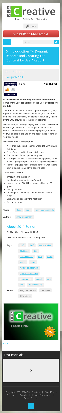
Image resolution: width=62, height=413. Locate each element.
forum (50, 256)
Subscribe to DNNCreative (31, 34)
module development (29, 268)
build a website (26, 256)
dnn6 (28, 210)
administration (45, 245)
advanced (24, 251)
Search (56, 42)
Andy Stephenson (24, 217)
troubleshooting (35, 285)
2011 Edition (14, 71)
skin (21, 285)
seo (49, 279)
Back (5, 343)
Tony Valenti (25, 296)
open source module (45, 210)
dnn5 (19, 210)
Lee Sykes (45, 290)
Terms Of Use (31, 398)
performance (25, 279)
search (39, 279)
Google (23, 395)
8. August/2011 (14, 77)
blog (36, 251)
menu (33, 262)
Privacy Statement (41, 395)
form (40, 256)
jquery (22, 262)
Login (33, 26)
